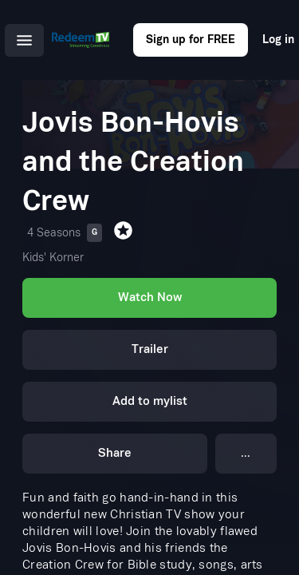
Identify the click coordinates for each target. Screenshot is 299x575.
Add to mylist (149, 401)
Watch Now (150, 297)
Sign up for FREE (190, 39)
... (245, 453)
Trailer (150, 349)
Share (115, 453)
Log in (278, 39)
